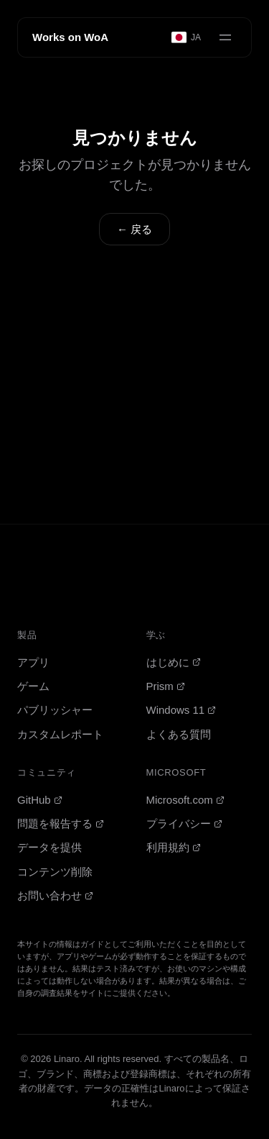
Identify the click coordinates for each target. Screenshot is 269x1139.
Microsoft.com (185, 800)
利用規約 (173, 847)
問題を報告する (60, 823)
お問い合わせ (55, 895)
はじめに (173, 662)
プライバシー (184, 823)
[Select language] (187, 37)
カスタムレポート (60, 734)
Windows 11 (181, 710)
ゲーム (33, 686)
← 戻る (134, 229)
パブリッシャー (55, 710)
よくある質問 (178, 734)
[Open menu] (225, 37)
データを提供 (49, 847)
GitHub (39, 800)
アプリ (33, 662)
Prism (165, 686)
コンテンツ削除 (55, 872)
